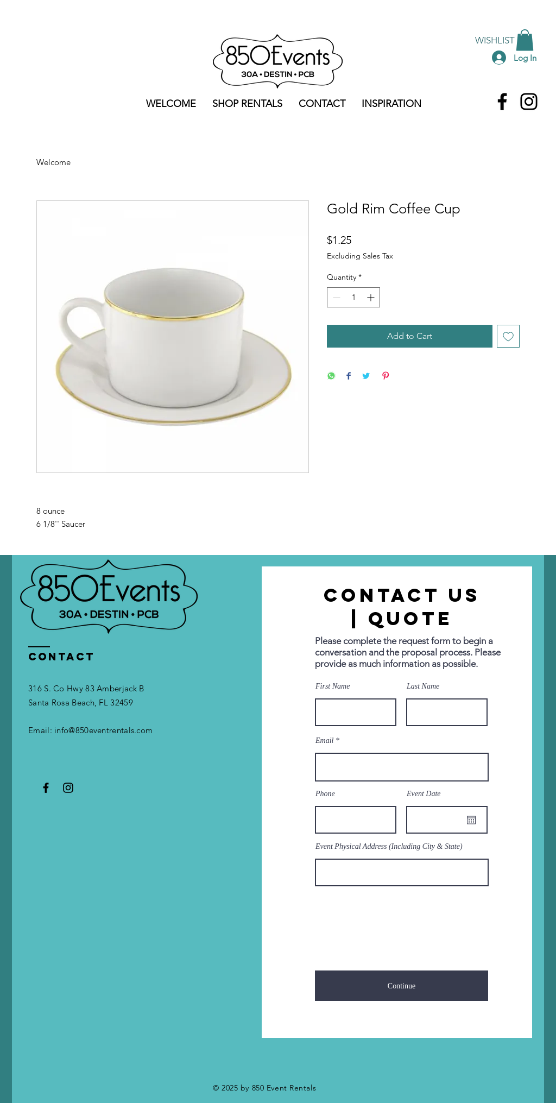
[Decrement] (335, 297)
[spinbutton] (353, 297)
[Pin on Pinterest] (385, 376)
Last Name (423, 686)
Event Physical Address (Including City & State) (389, 846)
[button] (525, 40)
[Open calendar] (471, 820)
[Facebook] (502, 101)
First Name (332, 686)
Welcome (53, 162)
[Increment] (371, 297)
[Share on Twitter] (366, 376)
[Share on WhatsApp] (331, 376)
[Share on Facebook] (348, 376)
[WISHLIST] (495, 40)
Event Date (424, 794)
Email (324, 741)
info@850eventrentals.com (103, 730)
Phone (325, 794)
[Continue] (401, 985)
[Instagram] (528, 101)
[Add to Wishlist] (508, 336)
